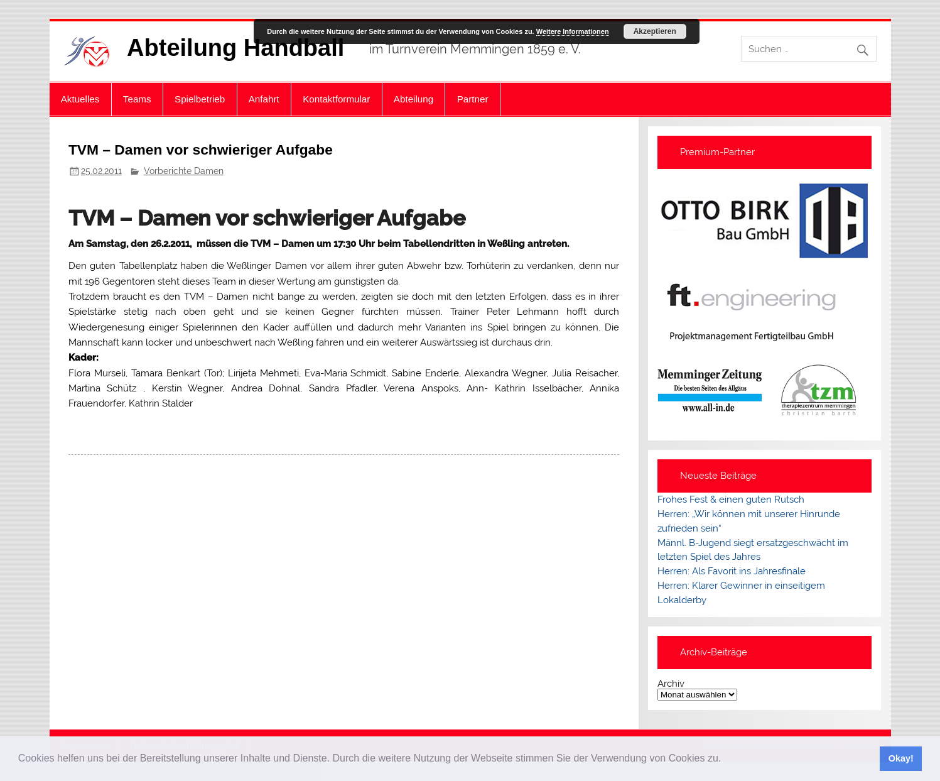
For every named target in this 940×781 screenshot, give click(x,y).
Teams (137, 99)
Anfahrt (264, 99)
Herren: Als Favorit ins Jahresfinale (731, 571)
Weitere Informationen (572, 31)
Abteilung (413, 99)
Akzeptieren (655, 31)
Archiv (670, 684)
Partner (473, 99)
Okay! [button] (901, 758)
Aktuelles (80, 99)
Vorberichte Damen (184, 171)
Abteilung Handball (235, 48)
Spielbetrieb (200, 99)
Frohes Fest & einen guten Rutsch (730, 499)
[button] (726, 760)
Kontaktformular (336, 99)
